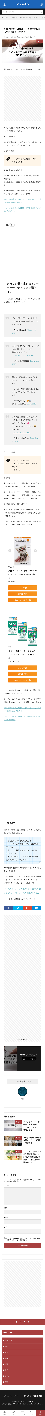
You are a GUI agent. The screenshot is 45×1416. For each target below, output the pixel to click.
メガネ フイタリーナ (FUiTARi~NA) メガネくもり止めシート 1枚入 (22, 574)
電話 (31, 1413)
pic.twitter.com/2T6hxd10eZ (23, 355)
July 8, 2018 (31, 404)
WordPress (38, 1404)
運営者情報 (37, 1396)
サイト (6, 1227)
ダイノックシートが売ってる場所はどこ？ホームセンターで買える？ (31, 1126)
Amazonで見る (22, 588)
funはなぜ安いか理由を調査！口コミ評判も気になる (32, 1140)
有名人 (7, 1358)
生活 (13, 18)
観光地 (7, 1376)
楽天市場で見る (23, 594)
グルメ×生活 (22, 4)
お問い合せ (27, 1396)
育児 (6, 1370)
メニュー (22, 1413)
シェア (13, 1413)
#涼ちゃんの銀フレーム (21, 432)
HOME (6, 18)
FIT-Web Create (19, 1404)
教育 (6, 1352)
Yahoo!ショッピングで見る (22, 600)
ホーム (4, 1413)
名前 (5, 1208)
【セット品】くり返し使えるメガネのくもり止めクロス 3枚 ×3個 (21, 654)
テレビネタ (8, 1340)
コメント (6, 1185)
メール (6, 1217)
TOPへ (40, 1413)
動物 (6, 1346)
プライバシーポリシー (11, 1396)
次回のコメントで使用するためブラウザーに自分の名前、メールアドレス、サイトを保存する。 (22, 1239)
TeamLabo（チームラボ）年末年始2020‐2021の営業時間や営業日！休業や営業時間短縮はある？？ (32, 1156)
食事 (6, 1382)
